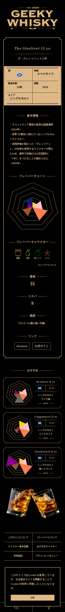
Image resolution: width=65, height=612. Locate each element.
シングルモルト (19, 98)
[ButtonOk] (16, 607)
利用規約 (18, 561)
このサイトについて (18, 543)
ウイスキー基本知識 (18, 552)
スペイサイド (45, 74)
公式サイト (42, 348)
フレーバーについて (46, 267)
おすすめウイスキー (47, 552)
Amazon (21, 348)
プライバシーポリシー (47, 561)
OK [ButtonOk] (32, 597)
